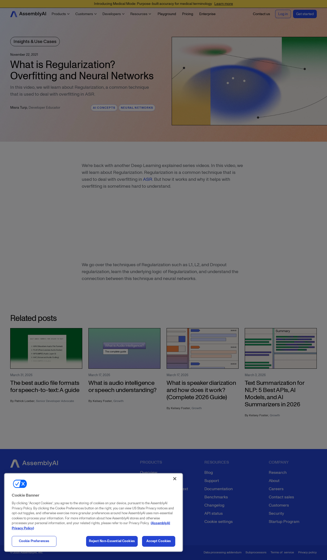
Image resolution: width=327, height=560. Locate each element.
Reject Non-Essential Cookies (112, 541)
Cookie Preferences (34, 541)
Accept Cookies (158, 541)
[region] (93, 512)
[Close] (174, 478)
